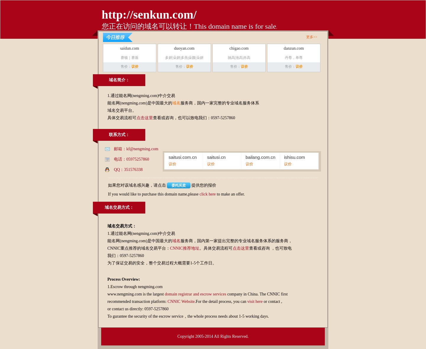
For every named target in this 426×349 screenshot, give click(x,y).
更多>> (311, 37)
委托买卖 (179, 185)
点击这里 (144, 118)
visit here (255, 301)
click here (207, 194)
